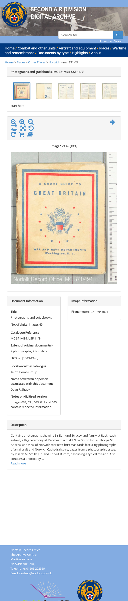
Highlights (80, 52)
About (96, 52)
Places (104, 48)
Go (118, 35)
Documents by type (53, 52)
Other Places (37, 62)
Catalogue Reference (25, 332)
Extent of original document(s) (32, 345)
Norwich (54, 62)
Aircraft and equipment (77, 48)
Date (14, 358)
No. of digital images (25, 324)
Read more (18, 463)
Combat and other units (37, 48)
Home (9, 48)
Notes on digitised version (29, 396)
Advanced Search (111, 41)
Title (13, 312)
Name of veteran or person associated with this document (32, 381)
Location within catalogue (28, 366)
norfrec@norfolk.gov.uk (35, 573)
